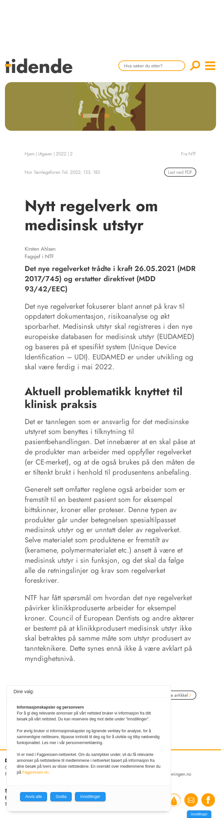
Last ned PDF (180, 172)
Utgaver (45, 153)
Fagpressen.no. (36, 772)
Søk (195, 66)
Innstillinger (199, 814)
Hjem (30, 153)
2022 (61, 153)
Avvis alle (33, 796)
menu (210, 66)
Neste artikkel (177, 695)
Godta (61, 796)
